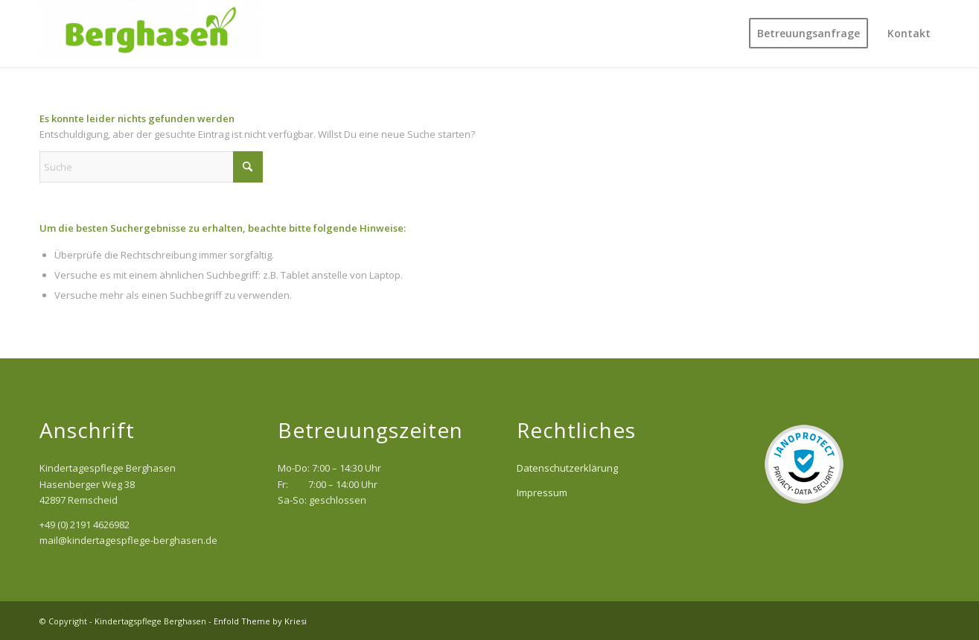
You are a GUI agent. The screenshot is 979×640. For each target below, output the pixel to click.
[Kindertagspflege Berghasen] (151, 33)
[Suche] (151, 167)
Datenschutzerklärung (567, 468)
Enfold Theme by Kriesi (260, 621)
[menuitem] (808, 33)
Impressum (542, 492)
